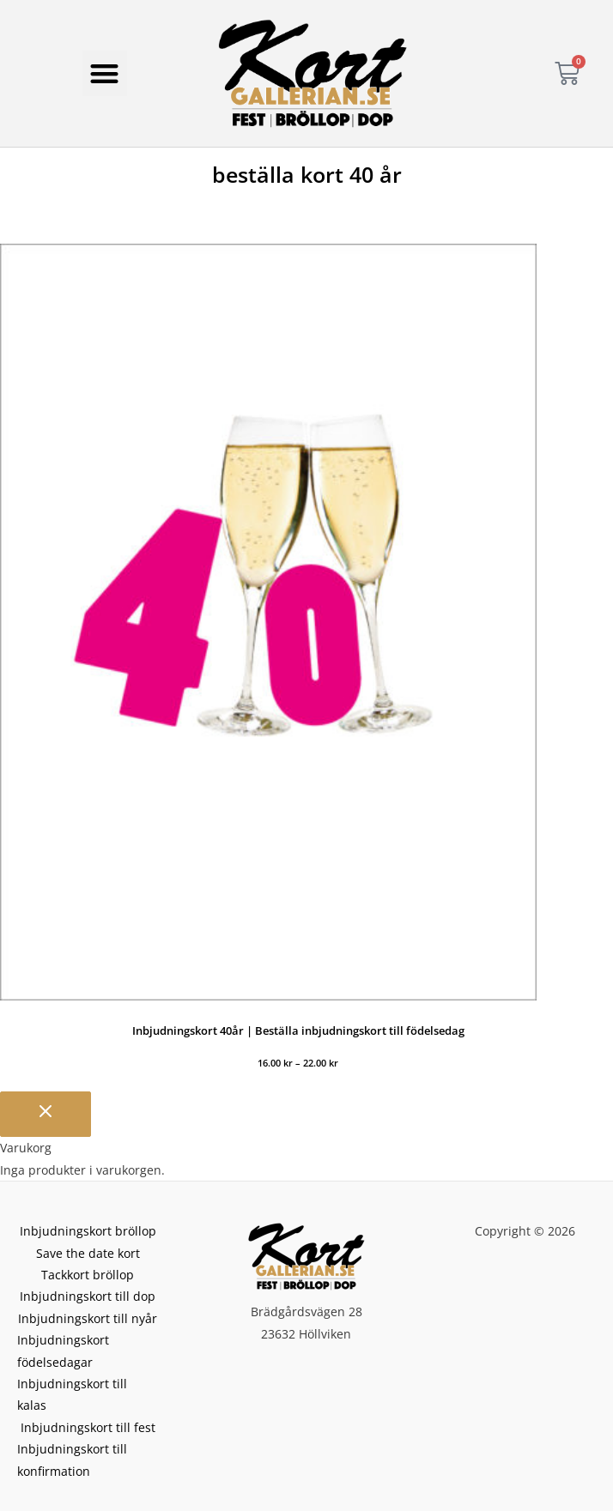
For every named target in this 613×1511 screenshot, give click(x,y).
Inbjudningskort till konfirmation (72, 1459)
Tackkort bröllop (87, 1274)
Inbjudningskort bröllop (88, 1231)
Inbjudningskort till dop (87, 1296)
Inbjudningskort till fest (88, 1427)
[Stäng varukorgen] (45, 1114)
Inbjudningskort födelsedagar (63, 1350)
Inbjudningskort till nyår (87, 1318)
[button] (105, 73)
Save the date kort (88, 1253)
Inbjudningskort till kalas (72, 1394)
